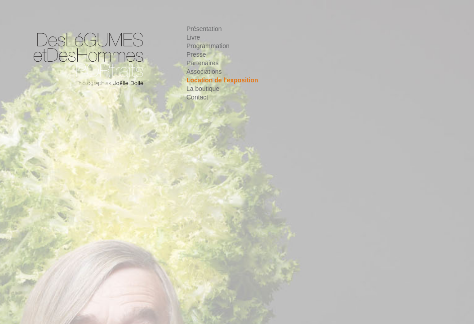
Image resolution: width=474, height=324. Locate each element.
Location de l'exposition (222, 80)
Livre (193, 37)
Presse (196, 54)
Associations (204, 71)
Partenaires (202, 63)
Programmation (208, 46)
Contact (197, 97)
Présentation (204, 28)
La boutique (202, 88)
